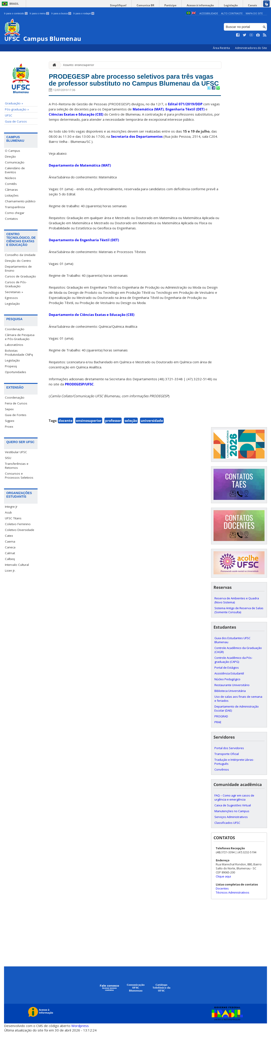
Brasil (14, 4)
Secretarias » (14, 292)
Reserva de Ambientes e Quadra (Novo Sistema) (236, 612)
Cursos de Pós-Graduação (16, 284)
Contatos (11, 219)
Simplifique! (133, 5)
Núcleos (10, 178)
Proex (9, 427)
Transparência (15, 207)
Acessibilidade (208, 13)
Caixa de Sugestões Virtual (232, 817)
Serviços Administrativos (231, 829)
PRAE (217, 734)
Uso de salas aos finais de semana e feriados (238, 710)
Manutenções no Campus (231, 823)
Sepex (9, 409)
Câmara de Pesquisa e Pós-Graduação (19, 337)
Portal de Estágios (226, 679)
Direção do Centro (18, 261)
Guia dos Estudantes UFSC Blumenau (232, 652)
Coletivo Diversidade (19, 530)
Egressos (11, 298)
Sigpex (9, 421)
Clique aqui (223, 888)
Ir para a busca (61, 13)
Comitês (11, 184)
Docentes (222, 900)
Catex (9, 536)
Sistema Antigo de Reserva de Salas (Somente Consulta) (238, 622)
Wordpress (80, 1037)
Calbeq (10, 559)
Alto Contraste (232, 13)
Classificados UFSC (227, 835)
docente (65, 432)
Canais (253, 5)
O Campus (12, 151)
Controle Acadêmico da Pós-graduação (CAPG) (233, 672)
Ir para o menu (39, 13)
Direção (10, 156)
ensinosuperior (89, 432)
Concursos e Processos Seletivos (19, 475)
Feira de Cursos (16, 403)
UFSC (8, 115)
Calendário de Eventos (15, 170)
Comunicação (14, 162)
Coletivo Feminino (18, 524)
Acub (8, 513)
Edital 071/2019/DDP (185, 116)
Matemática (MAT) (148, 121)
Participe (180, 5)
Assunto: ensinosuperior (78, 65)
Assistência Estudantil (229, 685)
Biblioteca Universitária (230, 703)
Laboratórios (14, 345)
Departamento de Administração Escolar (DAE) (236, 720)
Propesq (11, 366)
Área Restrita (222, 48)
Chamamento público (20, 201)
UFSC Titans (13, 518)
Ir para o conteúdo (15, 13)
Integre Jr (11, 507)
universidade (152, 432)
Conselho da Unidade (20, 255)
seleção (131, 432)
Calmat (10, 553)
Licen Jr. (10, 571)
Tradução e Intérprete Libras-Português (234, 773)
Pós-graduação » (17, 109)
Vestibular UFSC (16, 452)
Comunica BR (158, 5)
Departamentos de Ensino (18, 268)
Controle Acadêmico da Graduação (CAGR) (238, 662)
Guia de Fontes (15, 415)
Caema (10, 542)
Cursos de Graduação (20, 276)
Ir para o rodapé (83, 13)
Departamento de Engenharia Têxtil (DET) (84, 251)
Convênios (221, 781)
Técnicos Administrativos (232, 904)
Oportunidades (15, 372)
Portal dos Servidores (229, 760)
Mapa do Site (254, 13)
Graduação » (14, 103)
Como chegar (14, 213)
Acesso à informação (207, 5)
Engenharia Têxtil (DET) (185, 121)
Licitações (12, 195)
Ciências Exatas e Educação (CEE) (76, 126)
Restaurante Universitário (232, 697)
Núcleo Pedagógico (227, 691)
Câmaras (11, 190)
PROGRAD (221, 728)
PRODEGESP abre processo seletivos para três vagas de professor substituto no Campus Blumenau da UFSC (128, 86)
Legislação (235, 5)
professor (113, 432)
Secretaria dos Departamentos (137, 148)
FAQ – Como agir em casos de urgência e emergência (234, 809)
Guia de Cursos (16, 121)
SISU (8, 458)
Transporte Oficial (226, 766)
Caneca (10, 547)
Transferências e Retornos (16, 466)
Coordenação (14, 329)
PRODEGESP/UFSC (79, 396)
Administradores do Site (251, 48)
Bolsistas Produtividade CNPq (19, 353)
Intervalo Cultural (17, 565)
